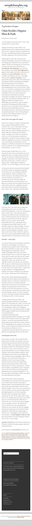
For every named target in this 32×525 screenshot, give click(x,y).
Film (6, 435)
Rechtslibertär (14, 438)
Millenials (8, 437)
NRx (18, 437)
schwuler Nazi (27, 438)
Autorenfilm (6, 434)
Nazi (11, 437)
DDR (26, 434)
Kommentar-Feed (7, 502)
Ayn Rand (11, 434)
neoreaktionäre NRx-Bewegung (10, 68)
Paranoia (27, 437)
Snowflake (6, 439)
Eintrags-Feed (6, 500)
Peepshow (4, 438)
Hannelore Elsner (14, 435)
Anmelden (5, 498)
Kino (27, 435)
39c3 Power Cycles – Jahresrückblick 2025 (13, 466)
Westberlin (10, 439)
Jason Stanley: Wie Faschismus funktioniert (13, 468)
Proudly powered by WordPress (22, 516)
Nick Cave (15, 437)
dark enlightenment (23, 70)
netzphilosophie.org (16, 5)
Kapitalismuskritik (20, 433)
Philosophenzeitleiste (8, 483)
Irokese (23, 435)
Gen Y (9, 435)
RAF (10, 438)
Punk (7, 438)
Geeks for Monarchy (16, 77)
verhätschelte (16, 74)
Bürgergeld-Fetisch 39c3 (9, 470)
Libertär (3, 437)
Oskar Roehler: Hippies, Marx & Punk (14, 32)
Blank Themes (20, 517)
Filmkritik (8, 433)
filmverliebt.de (16, 429)
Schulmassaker (20, 438)
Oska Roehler (22, 437)
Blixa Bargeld (22, 434)
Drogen (3, 435)
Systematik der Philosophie (10, 485)
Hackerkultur (13, 433)
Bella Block (16, 434)
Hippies (20, 435)
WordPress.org (7, 504)
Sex (2, 439)
